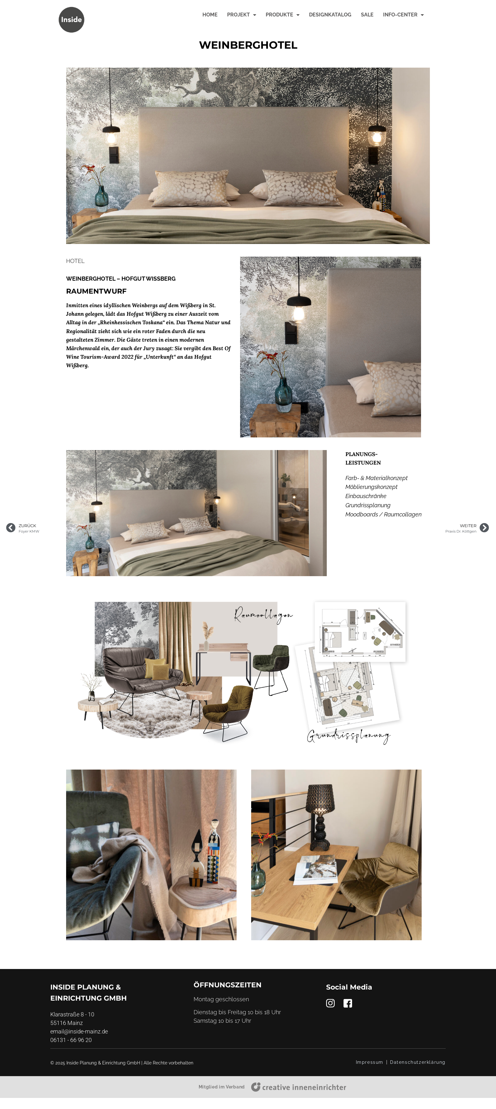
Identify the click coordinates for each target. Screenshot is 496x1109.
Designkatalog (330, 15)
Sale (367, 15)
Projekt (241, 15)
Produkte (283, 15)
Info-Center (403, 15)
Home (210, 15)
